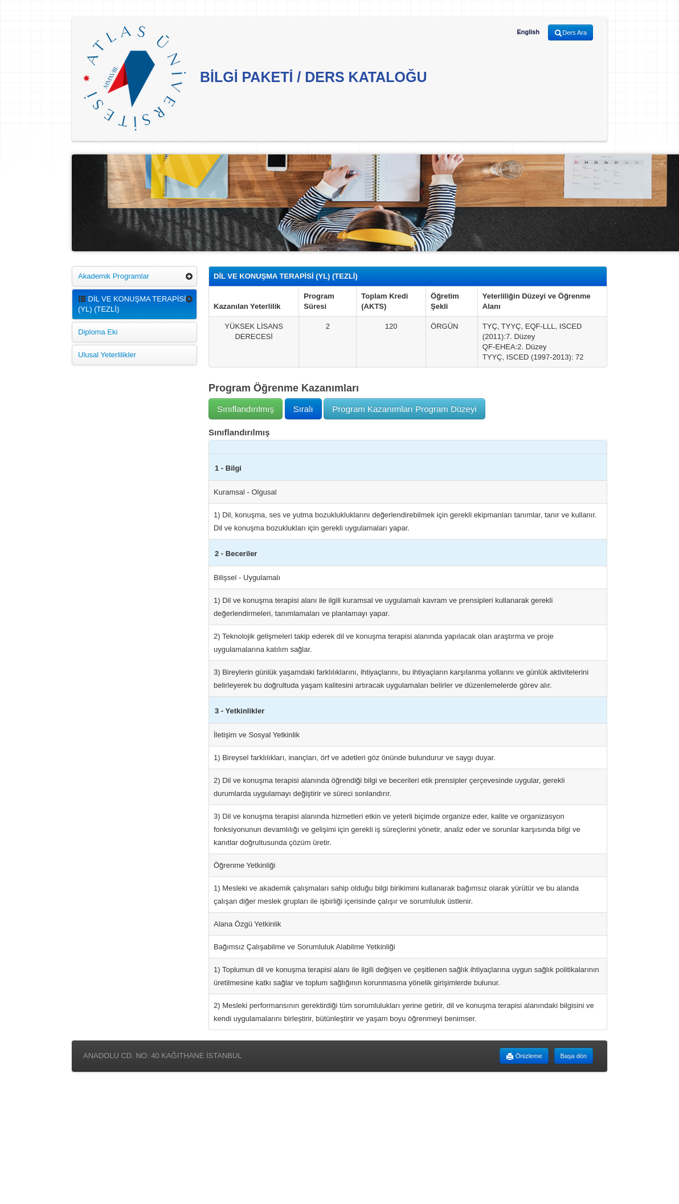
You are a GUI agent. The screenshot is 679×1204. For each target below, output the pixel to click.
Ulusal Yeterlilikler (107, 354)
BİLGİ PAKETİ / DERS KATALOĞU (255, 78)
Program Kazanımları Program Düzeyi (404, 409)
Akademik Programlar (113, 276)
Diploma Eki (97, 332)
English (528, 31)
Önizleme (524, 1056)
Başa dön (574, 1055)
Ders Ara (570, 33)
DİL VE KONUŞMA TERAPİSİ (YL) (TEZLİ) (132, 304)
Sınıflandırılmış (245, 409)
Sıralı (303, 409)
